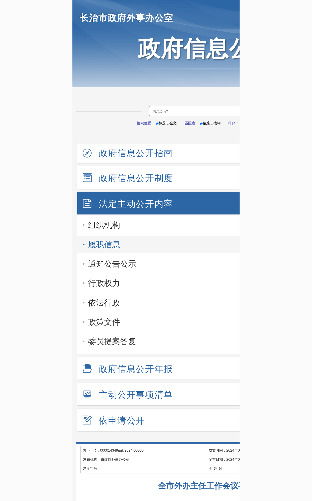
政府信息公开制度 (136, 178)
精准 (205, 123)
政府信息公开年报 (136, 369)
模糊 (216, 123)
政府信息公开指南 (136, 153)
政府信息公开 (206, 48)
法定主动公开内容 (136, 204)
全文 (172, 123)
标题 (161, 123)
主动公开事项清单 (136, 395)
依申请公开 (122, 420)
